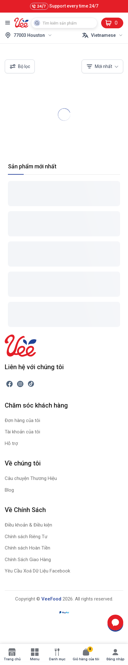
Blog (9, 490)
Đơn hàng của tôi (22, 420)
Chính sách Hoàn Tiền (27, 548)
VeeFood (51, 599)
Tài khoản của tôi (22, 432)
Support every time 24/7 (64, 6)
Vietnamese (102, 35)
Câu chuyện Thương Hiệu (31, 478)
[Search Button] (37, 23)
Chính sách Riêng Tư (26, 536)
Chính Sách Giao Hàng (28, 559)
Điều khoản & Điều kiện (28, 525)
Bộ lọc (19, 66)
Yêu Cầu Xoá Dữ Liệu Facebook (37, 571)
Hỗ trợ (11, 443)
